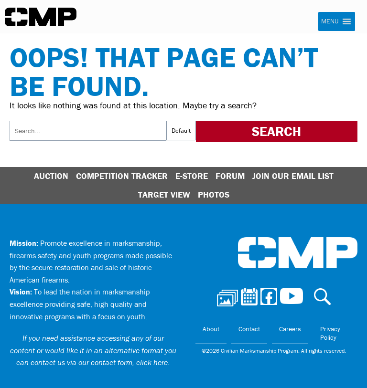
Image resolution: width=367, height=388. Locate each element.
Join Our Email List (293, 175)
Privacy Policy (330, 333)
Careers (290, 329)
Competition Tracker (122, 175)
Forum (230, 175)
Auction (51, 175)
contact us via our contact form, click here (99, 362)
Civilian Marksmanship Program (40, 17)
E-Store (191, 175)
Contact (249, 329)
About (211, 329)
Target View (164, 194)
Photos (213, 194)
